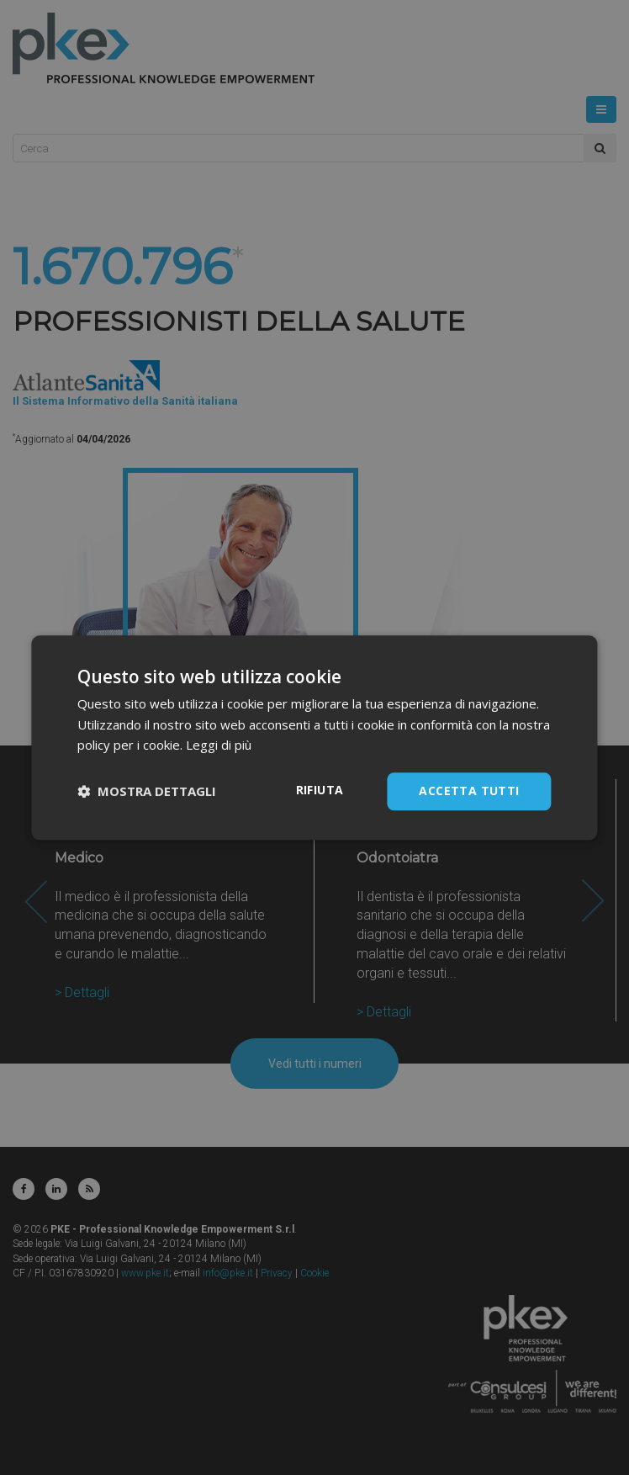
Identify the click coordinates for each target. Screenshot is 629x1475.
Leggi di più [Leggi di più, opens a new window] (218, 745)
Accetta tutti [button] (469, 791)
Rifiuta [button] (320, 790)
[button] (146, 791)
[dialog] (314, 737)
